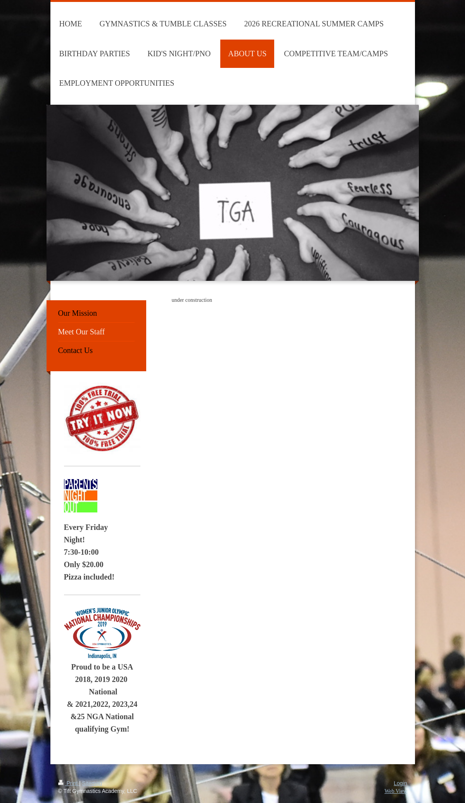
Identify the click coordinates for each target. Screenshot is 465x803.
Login (400, 783)
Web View (395, 791)
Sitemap (92, 783)
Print (69, 783)
